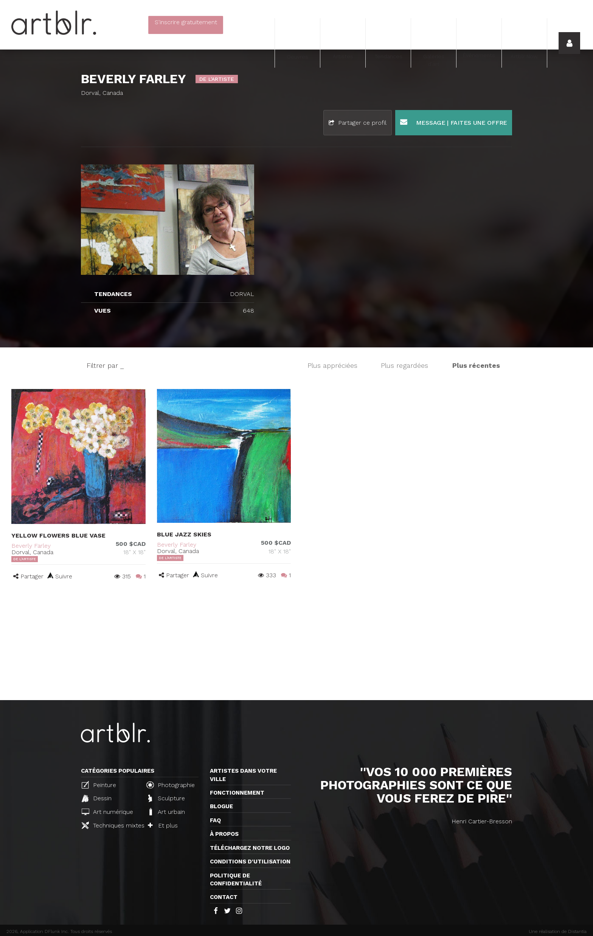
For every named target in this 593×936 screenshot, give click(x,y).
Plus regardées (404, 365)
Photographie (170, 785)
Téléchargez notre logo (250, 848)
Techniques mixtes (111, 825)
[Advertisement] (296, 643)
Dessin (97, 798)
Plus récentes (476, 365)
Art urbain (166, 811)
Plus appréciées (332, 365)
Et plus (163, 825)
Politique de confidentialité (236, 879)
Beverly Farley (31, 545)
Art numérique (107, 811)
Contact (224, 897)
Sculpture (166, 798)
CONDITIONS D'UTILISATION (250, 861)
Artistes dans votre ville (243, 774)
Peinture (99, 785)
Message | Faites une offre (453, 122)
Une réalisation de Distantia (558, 931)
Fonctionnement (237, 792)
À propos (224, 834)
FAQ (215, 820)
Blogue (221, 806)
